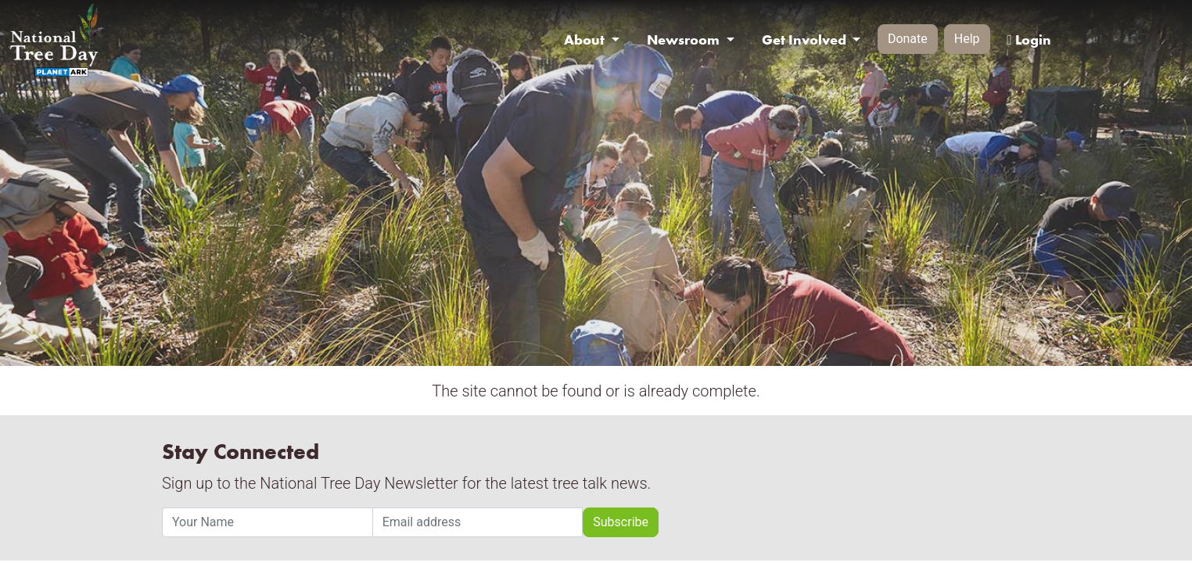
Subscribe (620, 522)
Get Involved (805, 39)
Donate (908, 38)
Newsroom (685, 39)
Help (967, 38)
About (586, 39)
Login (1028, 39)
